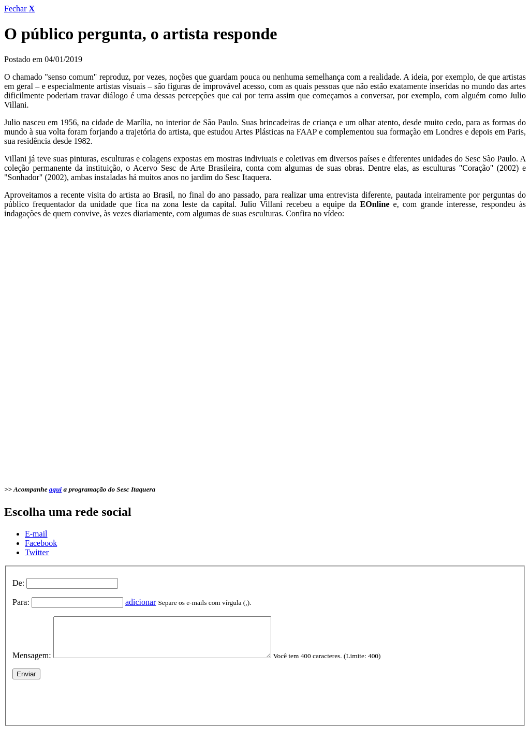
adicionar (140, 602)
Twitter (37, 552)
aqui (55, 489)
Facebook (41, 543)
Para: (21, 602)
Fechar (19, 8)
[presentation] (91, 707)
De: (18, 582)
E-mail (36, 533)
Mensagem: (31, 663)
